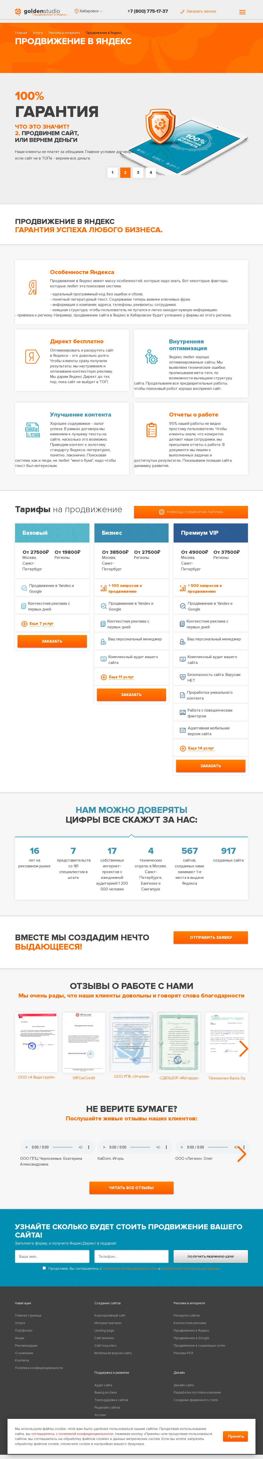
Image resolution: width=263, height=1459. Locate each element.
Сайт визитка (104, 1342)
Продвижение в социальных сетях (199, 1350)
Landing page (104, 1335)
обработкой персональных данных (190, 1273)
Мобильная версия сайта (113, 1357)
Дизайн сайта (184, 1390)
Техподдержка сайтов (111, 1405)
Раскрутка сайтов (187, 1320)
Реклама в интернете (64, 34)
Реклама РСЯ (183, 1357)
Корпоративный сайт (109, 1320)
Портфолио (24, 1335)
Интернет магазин (107, 1327)
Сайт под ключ (105, 1350)
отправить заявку (211, 936)
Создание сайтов (107, 1308)
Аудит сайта (103, 1390)
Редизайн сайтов (107, 1412)
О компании (24, 1357)
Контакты (22, 1365)
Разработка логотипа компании (197, 1397)
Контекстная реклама (190, 1327)
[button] (89, 11)
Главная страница (28, 1320)
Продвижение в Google (191, 1342)
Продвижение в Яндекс (191, 1335)
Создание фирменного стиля (196, 1405)
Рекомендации (26, 1350)
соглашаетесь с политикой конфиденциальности (72, 1434)
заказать (52, 639)
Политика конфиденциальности (39, 1372)
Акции (19, 1342)
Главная (21, 34)
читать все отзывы (131, 1192)
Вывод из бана (105, 1397)
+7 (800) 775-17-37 (147, 11)
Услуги (38, 34)
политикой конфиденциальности (130, 1273)
